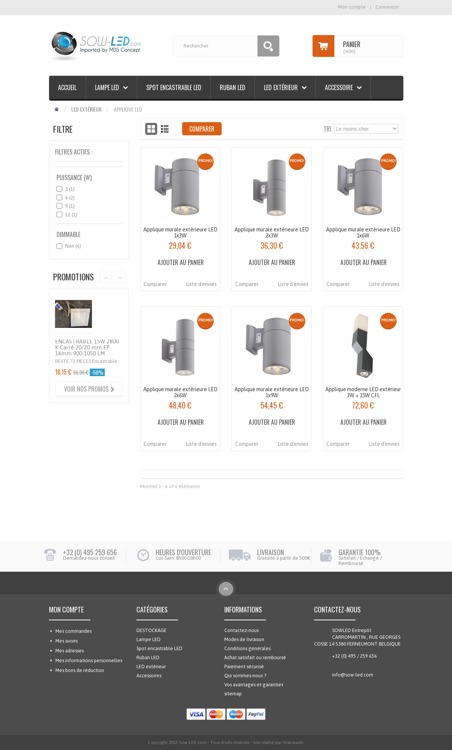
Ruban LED (232, 87)
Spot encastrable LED (173, 87)
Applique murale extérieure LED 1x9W (271, 392)
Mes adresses (69, 651)
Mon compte (66, 609)
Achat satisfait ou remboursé (255, 657)
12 (71, 214)
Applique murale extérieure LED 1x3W (180, 233)
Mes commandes (73, 631)
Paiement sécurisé (244, 666)
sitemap (233, 693)
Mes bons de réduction (79, 670)
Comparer (155, 284)
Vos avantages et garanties (253, 684)
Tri (327, 128)
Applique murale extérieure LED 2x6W (180, 392)
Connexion (387, 7)
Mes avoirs (66, 641)
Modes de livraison (244, 639)
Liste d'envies (201, 284)
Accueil (67, 87)
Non (73, 246)
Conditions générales (247, 648)
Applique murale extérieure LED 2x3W (271, 233)
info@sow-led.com (352, 675)
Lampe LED (107, 87)
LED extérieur (281, 87)
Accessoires (148, 675)
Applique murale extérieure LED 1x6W (363, 233)
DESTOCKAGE (151, 630)
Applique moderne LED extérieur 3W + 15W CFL (363, 392)
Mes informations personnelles (88, 660)
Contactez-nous (241, 630)
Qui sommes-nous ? (245, 675)
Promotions (73, 277)
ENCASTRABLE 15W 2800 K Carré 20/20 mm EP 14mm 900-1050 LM (87, 347)
